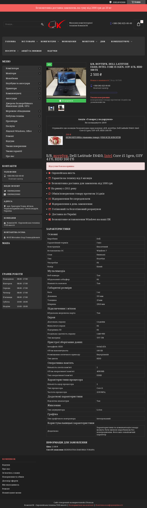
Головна (10, 41)
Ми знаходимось (10, 484)
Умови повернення (16, 146)
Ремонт (10, 136)
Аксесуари (11, 98)
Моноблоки (69, 41)
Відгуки (52, 51)
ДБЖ (102, 41)
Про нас (10, 156)
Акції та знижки (31, 51)
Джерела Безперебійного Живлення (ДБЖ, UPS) (19, 104)
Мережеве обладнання (18, 111)
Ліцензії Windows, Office (19, 131)
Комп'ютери (48, 41)
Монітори (88, 41)
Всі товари (28, 41)
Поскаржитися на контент (81, 505)
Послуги (10, 51)
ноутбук (60, 155)
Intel (108, 155)
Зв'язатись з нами (11, 472)
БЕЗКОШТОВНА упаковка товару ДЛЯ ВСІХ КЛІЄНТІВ (93, 137)
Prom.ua (89, 502)
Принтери (11, 88)
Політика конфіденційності (109, 505)
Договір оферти (10, 480)
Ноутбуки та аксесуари (18, 83)
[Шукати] (42, 24)
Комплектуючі (120, 41)
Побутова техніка (15, 116)
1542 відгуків (119, 2)
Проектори (11, 121)
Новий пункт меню (11, 492)
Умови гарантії (14, 151)
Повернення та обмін (13, 476)
